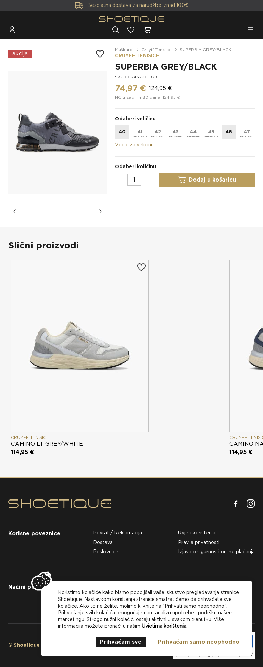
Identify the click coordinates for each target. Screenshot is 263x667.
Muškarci (124, 49)
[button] (15, 211)
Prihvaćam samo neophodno (198, 642)
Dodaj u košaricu (207, 180)
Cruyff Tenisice (156, 49)
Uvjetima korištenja (164, 626)
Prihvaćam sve (120, 642)
